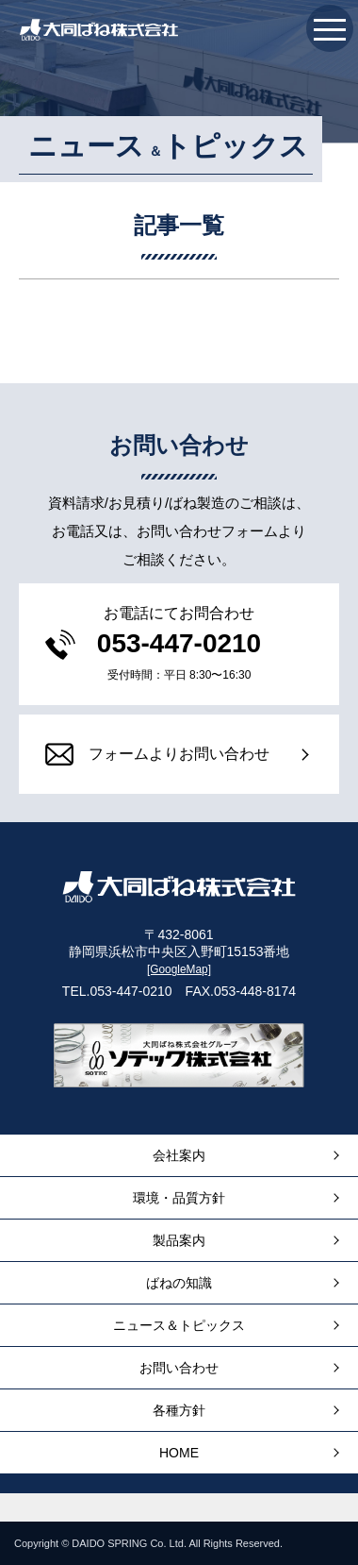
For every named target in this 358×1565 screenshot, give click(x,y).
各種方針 (179, 1410)
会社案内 (179, 1155)
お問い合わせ (179, 1367)
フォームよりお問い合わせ (157, 754)
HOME (179, 1452)
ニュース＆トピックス (179, 1325)
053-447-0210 (179, 643)
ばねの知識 (179, 1282)
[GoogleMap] (179, 969)
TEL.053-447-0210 (117, 991)
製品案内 (179, 1240)
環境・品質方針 (179, 1197)
